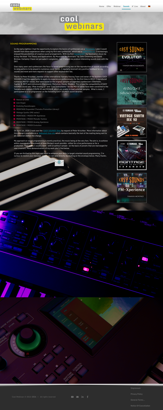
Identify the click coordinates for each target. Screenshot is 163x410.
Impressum (136, 388)
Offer (109, 6)
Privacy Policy (136, 394)
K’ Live (135, 6)
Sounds (126, 6)
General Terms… (138, 399)
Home (101, 6)
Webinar (117, 6)
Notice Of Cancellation (140, 405)
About (143, 6)
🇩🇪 (149, 6)
